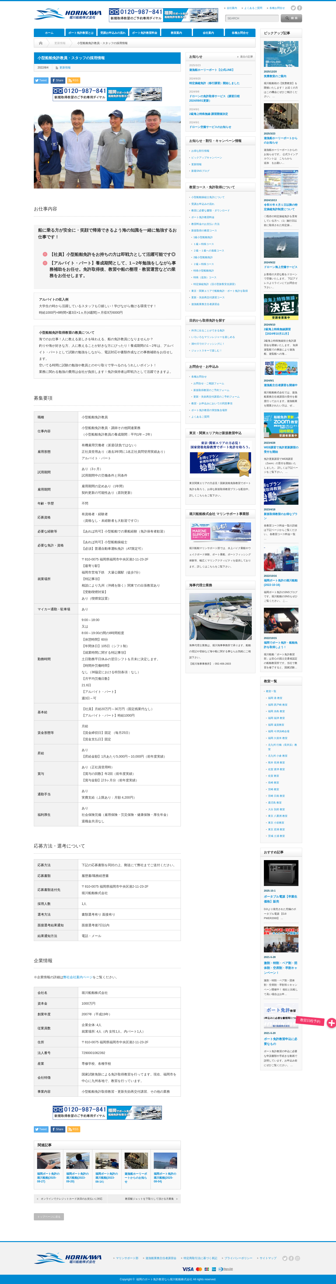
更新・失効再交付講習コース (208, 297)
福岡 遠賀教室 (276, 724)
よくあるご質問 (253, 8)
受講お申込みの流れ (113, 32)
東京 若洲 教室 (276, 829)
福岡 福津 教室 (276, 718)
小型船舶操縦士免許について (208, 197)
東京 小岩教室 (276, 822)
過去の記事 (246, 56)
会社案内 (232, 8)
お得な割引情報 (200, 150)
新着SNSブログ (200, 170)
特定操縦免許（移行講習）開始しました (214, 83)
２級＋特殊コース (203, 264)
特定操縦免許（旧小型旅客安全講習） (215, 284)
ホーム (49, 32)
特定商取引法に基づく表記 (200, 1258)
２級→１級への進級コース (208, 250)
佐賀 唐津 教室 (276, 769)
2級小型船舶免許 (203, 257)
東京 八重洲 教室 (277, 815)
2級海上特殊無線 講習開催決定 (208, 114)
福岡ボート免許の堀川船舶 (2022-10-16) (281, 583)
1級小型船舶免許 (203, 237)
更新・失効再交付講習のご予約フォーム (216, 396)
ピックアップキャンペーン (206, 157)
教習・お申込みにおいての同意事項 (211, 403)
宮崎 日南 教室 (276, 795)
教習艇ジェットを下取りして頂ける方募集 (149, 1198)
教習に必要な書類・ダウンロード (210, 210)
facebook (299, 7)
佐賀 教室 (273, 775)
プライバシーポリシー (238, 1258)
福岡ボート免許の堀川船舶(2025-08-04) (165, 1177)
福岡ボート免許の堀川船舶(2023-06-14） (106, 1177)
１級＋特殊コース (203, 244)
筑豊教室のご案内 (275, 76)
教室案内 (176, 32)
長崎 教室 (273, 782)
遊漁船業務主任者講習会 (205, 304)
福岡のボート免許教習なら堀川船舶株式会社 (164, 1279)
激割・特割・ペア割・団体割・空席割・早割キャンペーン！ (280, 968)
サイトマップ (268, 1258)
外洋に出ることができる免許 (208, 330)
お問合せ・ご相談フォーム (208, 383)
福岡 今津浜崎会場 (278, 731)
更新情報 (65, 67)
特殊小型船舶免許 (203, 270)
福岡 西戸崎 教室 (277, 704)
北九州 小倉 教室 (277, 755)
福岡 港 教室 (275, 698)
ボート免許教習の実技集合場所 (209, 410)
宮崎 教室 (273, 789)
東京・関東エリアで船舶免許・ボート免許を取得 (219, 290)
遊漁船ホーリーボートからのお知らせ (136, 1177)
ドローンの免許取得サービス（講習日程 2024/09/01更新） (214, 98)
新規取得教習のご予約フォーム (211, 390)
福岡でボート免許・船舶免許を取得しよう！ (281, 645)
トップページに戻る (48, 1216)
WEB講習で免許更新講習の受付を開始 (281, 449)
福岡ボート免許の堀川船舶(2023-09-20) (77, 1177)
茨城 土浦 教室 (276, 835)
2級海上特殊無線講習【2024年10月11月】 (277, 331)
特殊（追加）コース (205, 277)
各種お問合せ (277, 8)
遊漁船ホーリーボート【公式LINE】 (212, 70)
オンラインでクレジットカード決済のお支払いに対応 (71, 1198)
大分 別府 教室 (276, 809)
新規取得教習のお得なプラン (281, 516)
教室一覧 (271, 691)
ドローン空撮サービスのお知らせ (210, 127)
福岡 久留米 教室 (277, 738)
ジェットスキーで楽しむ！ (206, 350)
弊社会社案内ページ (78, 977)
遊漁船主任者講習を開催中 (281, 385)
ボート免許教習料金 (144, 32)
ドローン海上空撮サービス (281, 267)
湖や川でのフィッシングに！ (208, 343)
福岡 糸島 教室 (276, 711)
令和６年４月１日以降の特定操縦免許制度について (281, 207)
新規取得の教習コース (204, 230)
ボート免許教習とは (81, 32)
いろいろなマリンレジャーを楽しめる (213, 337)
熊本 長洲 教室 (276, 762)
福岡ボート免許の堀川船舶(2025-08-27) (48, 1177)
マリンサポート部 (127, 1258)
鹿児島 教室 (275, 802)
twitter (293, 7)
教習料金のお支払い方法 (205, 224)
